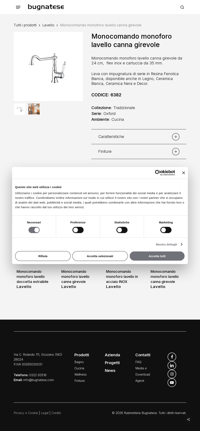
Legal (44, 413)
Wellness (80, 374)
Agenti (139, 381)
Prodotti (81, 355)
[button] (18, 7)
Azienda (112, 355)
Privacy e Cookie (26, 413)
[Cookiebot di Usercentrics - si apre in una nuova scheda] (158, 173)
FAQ (138, 362)
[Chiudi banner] (183, 172)
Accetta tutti (157, 256)
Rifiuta (42, 256)
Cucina (79, 368)
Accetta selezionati (100, 256)
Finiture (79, 381)
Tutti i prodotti (25, 25)
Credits (56, 413)
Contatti (142, 355)
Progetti (112, 362)
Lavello (48, 25)
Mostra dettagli (166, 244)
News (110, 370)
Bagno (79, 362)
